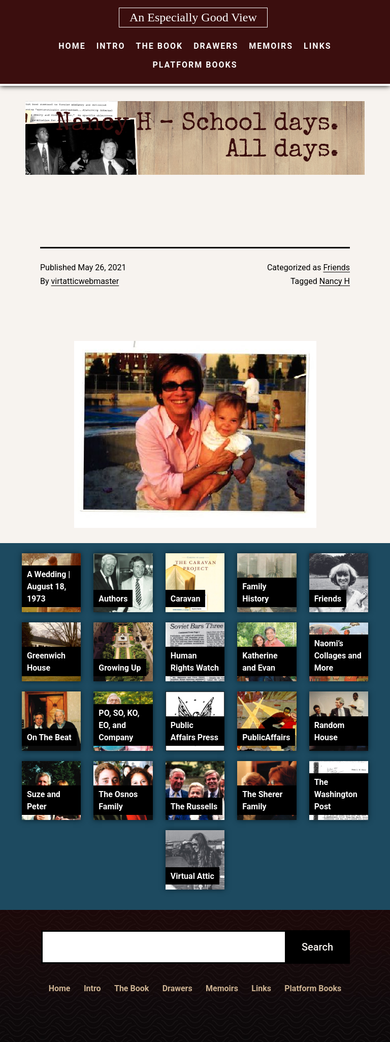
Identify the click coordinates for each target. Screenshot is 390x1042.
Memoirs (271, 46)
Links (318, 46)
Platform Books (194, 65)
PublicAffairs (266, 737)
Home (71, 46)
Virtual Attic (192, 876)
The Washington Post (336, 794)
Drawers (215, 46)
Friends (336, 267)
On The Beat (49, 737)
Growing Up (120, 668)
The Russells (194, 806)
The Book (159, 46)
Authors (113, 599)
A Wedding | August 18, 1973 (49, 587)
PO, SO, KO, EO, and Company (119, 725)
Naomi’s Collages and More (338, 656)
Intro (110, 46)
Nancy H (334, 281)
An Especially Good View (193, 17)
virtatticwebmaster (85, 281)
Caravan (186, 599)
